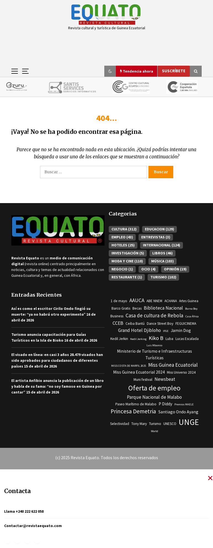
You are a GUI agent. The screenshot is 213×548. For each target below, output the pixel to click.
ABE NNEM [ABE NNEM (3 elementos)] (154, 301)
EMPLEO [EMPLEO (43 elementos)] (122, 237)
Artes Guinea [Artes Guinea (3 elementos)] (188, 301)
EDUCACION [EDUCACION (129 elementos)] (159, 229)
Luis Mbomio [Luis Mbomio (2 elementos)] (154, 345)
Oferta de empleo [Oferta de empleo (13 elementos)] (154, 388)
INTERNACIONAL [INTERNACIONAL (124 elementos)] (161, 245)
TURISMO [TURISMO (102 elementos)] (163, 277)
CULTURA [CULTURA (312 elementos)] (124, 229)
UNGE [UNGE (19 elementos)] (189, 422)
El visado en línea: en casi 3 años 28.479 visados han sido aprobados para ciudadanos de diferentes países (57, 360)
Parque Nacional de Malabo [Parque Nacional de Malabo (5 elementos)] (154, 397)
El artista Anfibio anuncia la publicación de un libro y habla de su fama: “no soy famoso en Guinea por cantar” (57, 386)
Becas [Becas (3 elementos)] (137, 308)
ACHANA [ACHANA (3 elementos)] (170, 301)
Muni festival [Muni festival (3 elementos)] (143, 379)
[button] (110, 71)
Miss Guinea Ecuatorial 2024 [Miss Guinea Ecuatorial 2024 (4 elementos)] (139, 372)
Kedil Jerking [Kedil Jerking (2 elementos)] (138, 339)
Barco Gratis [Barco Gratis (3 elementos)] (120, 308)
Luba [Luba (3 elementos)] (169, 338)
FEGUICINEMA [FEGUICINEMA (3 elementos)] (185, 323)
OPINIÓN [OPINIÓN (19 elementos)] (175, 269)
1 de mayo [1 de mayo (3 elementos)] (119, 301)
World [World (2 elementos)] (154, 431)
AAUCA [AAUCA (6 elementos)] (136, 300)
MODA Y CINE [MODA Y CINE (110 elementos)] (127, 261)
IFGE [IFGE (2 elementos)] (166, 331)
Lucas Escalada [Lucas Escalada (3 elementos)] (187, 338)
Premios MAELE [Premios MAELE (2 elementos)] (184, 404)
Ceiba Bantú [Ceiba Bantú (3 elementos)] (135, 323)
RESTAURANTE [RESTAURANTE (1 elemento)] (126, 277)
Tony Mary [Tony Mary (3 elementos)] (139, 423)
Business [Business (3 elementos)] (116, 316)
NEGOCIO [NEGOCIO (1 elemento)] (122, 269)
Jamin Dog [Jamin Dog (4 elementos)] (181, 330)
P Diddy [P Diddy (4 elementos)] (165, 403)
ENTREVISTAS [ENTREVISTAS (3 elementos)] (155, 237)
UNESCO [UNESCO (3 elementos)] (169, 423)
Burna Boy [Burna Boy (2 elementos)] (191, 308)
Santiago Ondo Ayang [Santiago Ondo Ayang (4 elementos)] (178, 411)
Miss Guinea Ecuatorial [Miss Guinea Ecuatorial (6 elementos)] (173, 364)
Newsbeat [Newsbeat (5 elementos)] (165, 379)
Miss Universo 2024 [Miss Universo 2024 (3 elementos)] (181, 372)
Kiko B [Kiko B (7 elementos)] (156, 338)
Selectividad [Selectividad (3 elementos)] (119, 423)
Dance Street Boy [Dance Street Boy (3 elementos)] (160, 323)
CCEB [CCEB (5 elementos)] (118, 323)
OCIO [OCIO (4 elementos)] (148, 269)
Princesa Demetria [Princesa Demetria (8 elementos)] (133, 411)
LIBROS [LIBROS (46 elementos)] (162, 253)
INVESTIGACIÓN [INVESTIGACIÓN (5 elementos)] (127, 253)
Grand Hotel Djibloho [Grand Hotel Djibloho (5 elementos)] (139, 330)
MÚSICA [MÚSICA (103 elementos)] (162, 261)
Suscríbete (173, 70)
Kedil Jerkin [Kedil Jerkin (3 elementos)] (119, 338)
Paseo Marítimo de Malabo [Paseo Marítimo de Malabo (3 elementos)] (135, 404)
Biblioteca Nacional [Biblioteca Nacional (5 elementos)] (163, 308)
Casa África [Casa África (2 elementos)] (192, 316)
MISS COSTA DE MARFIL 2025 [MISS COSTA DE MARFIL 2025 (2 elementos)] (128, 366)
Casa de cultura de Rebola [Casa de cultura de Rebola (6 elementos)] (154, 315)
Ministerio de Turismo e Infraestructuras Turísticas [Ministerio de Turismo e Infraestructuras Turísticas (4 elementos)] (154, 354)
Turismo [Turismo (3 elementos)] (155, 423)
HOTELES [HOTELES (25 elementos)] (123, 245)
